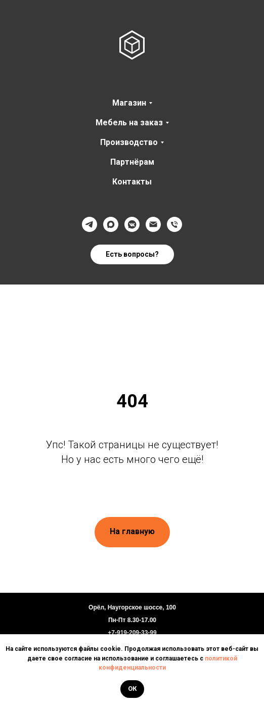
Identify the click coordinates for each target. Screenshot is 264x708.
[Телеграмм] (89, 224)
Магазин (129, 103)
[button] (132, 255)
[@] (153, 224)
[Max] (110, 224)
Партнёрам (132, 162)
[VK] (132, 224)
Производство (129, 142)
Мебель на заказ (129, 122)
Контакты (132, 181)
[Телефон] (174, 224)
